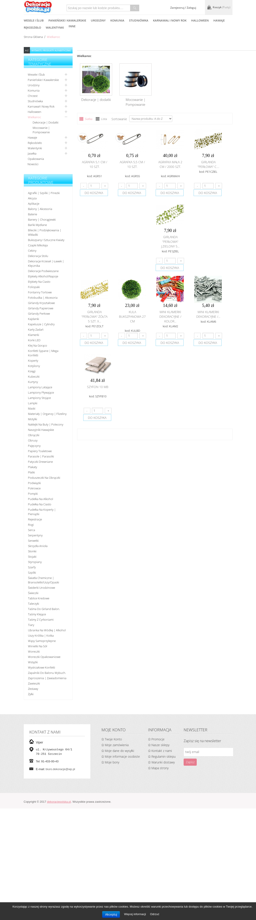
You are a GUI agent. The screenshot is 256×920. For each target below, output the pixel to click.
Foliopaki (34, 287)
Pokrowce (34, 488)
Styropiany (35, 562)
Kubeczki (34, 377)
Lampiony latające (40, 387)
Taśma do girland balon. (44, 609)
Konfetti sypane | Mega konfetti (43, 353)
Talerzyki (33, 604)
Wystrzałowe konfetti (41, 667)
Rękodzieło (35, 143)
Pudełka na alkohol (40, 499)
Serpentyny (35, 535)
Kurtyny (33, 382)
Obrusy (33, 440)
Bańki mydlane (37, 225)
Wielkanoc (34, 117)
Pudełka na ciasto (39, 504)
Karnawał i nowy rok (41, 106)
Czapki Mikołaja (38, 245)
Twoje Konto (113, 739)
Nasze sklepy (160, 745)
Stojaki (32, 557)
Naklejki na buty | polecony (45, 424)
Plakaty (32, 467)
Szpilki (32, 573)
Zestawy (33, 689)
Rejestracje (35, 519)
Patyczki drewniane (40, 462)
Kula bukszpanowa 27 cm (132, 316)
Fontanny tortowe (40, 292)
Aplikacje (33, 204)
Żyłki (31, 694)
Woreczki (34, 651)
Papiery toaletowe (40, 451)
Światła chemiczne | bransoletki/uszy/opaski (43, 580)
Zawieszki (34, 683)
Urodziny (34, 85)
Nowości (33, 164)
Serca (31, 530)
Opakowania (36, 159)
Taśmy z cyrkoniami (41, 620)
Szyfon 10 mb (97, 387)
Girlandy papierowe (40, 308)
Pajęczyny (34, 446)
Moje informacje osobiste (122, 756)
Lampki (32, 403)
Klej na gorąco (37, 345)
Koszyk (221, 7)
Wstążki (33, 662)
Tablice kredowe (38, 598)
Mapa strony (160, 768)
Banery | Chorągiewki (42, 220)
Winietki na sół (37, 646)
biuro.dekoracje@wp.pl (60, 769)
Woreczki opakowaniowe (44, 657)
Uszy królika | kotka (41, 636)
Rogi (31, 525)
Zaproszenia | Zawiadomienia (47, 678)
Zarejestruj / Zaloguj (183, 8)
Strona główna (33, 37)
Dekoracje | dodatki (45, 122)
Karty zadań (36, 330)
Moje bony (112, 762)
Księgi (32, 371)
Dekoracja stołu (38, 256)
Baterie (32, 214)
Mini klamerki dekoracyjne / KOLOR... (170, 316)
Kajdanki (33, 319)
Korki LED (34, 340)
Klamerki (33, 335)
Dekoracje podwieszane (43, 271)
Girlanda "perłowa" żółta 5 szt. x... (94, 316)
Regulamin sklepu (163, 756)
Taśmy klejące (37, 614)
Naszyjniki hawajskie (41, 430)
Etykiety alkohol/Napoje (43, 276)
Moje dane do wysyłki (119, 751)
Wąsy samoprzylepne (42, 641)
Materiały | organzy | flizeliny (47, 414)
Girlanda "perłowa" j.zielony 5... (170, 241)
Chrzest (33, 96)
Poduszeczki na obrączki (44, 478)
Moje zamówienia (117, 745)
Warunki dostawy (163, 762)
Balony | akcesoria (40, 209)
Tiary (31, 625)
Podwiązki (34, 483)
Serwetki (33, 541)
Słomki (32, 551)
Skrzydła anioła (38, 546)
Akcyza (32, 198)
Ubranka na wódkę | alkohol (47, 630)
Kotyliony (34, 366)
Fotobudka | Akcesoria (43, 298)
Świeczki (33, 593)
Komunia (34, 90)
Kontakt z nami (161, 751)
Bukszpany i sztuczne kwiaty (46, 240)
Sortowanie (119, 119)
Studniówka (35, 101)
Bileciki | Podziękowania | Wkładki (44, 232)
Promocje (158, 739)
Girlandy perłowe (39, 314)
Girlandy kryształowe (41, 303)
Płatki (31, 472)
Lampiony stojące (39, 398)
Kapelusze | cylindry (41, 324)
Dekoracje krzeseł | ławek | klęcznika (46, 263)
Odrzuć (154, 914)
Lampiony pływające (41, 392)
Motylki (32, 419)
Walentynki (35, 148)
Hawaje (32, 137)
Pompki (33, 494)
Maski (31, 408)
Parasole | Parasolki (41, 456)
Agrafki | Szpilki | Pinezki (44, 193)
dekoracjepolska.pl (59, 801)
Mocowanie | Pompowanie (41, 130)
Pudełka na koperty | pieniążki (42, 512)
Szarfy (32, 567)
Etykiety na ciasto (39, 282)
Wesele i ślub (36, 75)
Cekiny (32, 251)
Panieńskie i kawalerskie (43, 80)
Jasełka (32, 153)
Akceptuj (111, 914)
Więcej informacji (135, 914)
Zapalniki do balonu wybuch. (47, 673)
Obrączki (33, 435)
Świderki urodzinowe (41, 588)
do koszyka (94, 193)
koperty (33, 361)
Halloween (34, 112)
